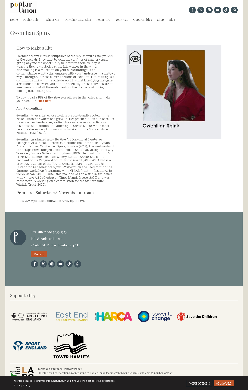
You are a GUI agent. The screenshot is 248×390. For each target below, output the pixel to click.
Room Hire (103, 19)
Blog (172, 19)
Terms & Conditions (50, 368)
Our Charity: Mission (78, 19)
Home (14, 19)
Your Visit (122, 19)
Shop (160, 19)
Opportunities (142, 19)
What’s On (52, 19)
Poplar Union (31, 19)
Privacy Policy (73, 368)
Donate (39, 254)
